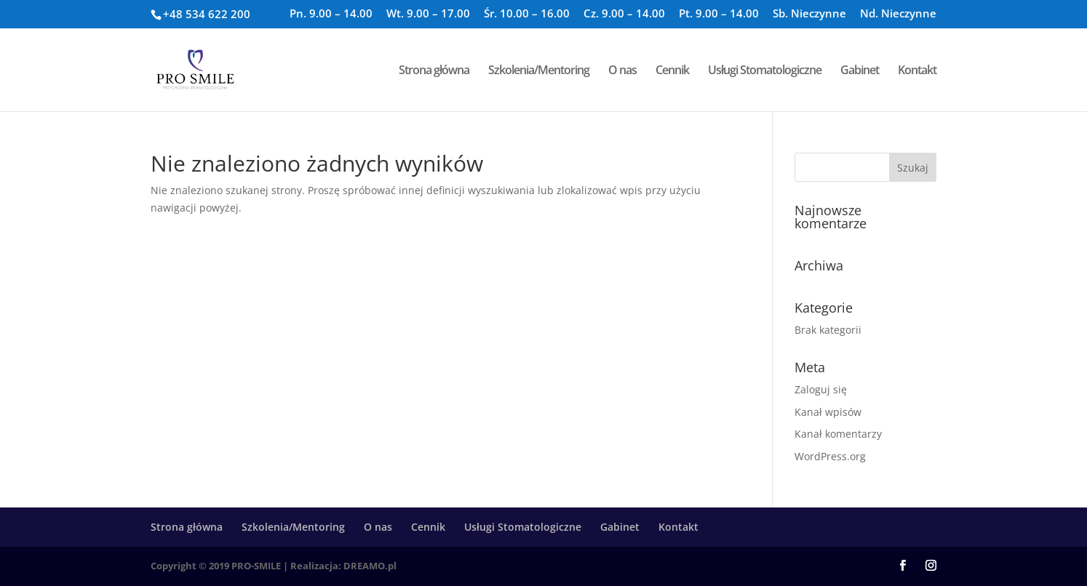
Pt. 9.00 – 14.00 (719, 14)
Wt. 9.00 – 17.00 (428, 14)
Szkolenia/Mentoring (538, 71)
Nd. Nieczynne (898, 14)
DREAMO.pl (370, 565)
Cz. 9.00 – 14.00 (624, 14)
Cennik (672, 71)
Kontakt (917, 71)
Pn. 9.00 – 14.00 (331, 14)
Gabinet (859, 71)
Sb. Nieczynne (809, 14)
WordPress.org (830, 456)
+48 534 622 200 (206, 14)
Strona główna (434, 71)
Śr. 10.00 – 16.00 (527, 14)
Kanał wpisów (828, 412)
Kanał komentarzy (838, 434)
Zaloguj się (821, 389)
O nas (622, 71)
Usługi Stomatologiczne (764, 71)
